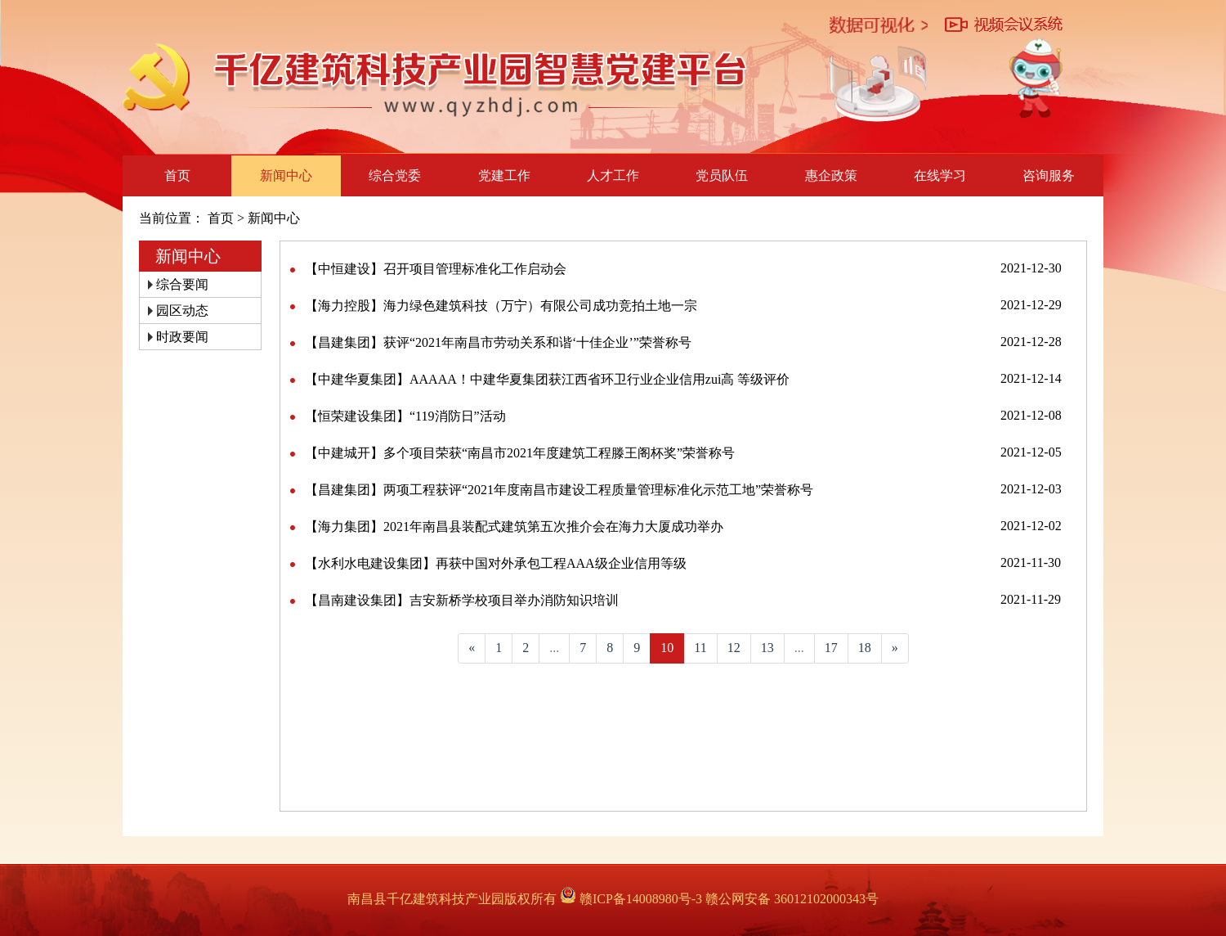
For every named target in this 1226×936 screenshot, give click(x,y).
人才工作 (613, 175)
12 (734, 648)
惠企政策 (831, 175)
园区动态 (182, 310)
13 (767, 648)
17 (831, 648)
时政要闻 (182, 337)
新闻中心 (286, 175)
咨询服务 (1048, 175)
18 (864, 648)
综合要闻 (182, 284)
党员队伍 (722, 175)
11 (700, 648)
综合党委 (395, 175)
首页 (177, 175)
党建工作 (504, 175)
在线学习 (940, 175)
